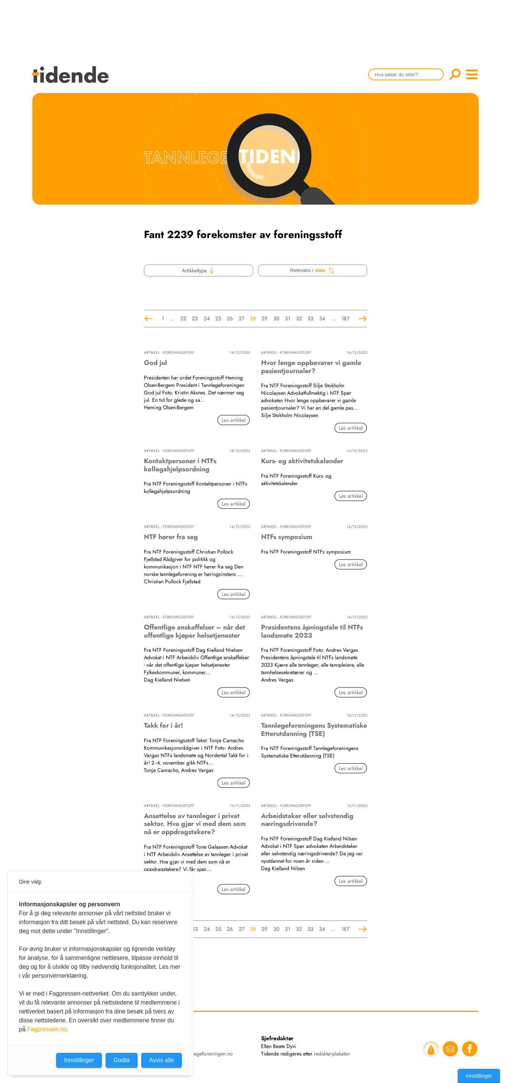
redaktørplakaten (332, 1053)
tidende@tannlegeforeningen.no (198, 1053)
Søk (455, 74)
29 (264, 318)
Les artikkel (233, 420)
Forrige (148, 318)
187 (345, 318)
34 (322, 318)
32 (299, 318)
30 (276, 318)
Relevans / (312, 270)
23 (195, 318)
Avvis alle (161, 1060)
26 (230, 318)
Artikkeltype (198, 270)
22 (183, 318)
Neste (362, 318)
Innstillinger (479, 1076)
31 (287, 318)
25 (218, 318)
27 (241, 318)
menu (472, 74)
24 (207, 318)
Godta (121, 1060)
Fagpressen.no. (47, 1029)
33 (311, 318)
